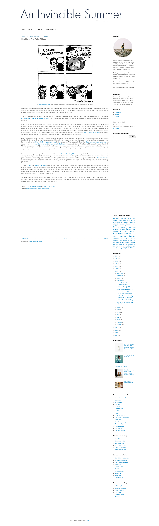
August (119, 307)
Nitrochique (118, 473)
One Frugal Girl (119, 443)
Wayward (117, 496)
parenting (133, 238)
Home (23, 29)
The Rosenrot (119, 477)
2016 (117, 330)
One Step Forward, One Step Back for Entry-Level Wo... (124, 296)
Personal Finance (51, 29)
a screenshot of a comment (39, 144)
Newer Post (25, 238)
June (118, 312)
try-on (133, 246)
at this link (116, 128)
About (30, 29)
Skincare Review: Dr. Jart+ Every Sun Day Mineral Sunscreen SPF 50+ (129, 347)
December (120, 273)
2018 (117, 271)
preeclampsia (123, 240)
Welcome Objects (120, 430)
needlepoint (116, 238)
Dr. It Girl (117, 406)
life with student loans (127, 229)
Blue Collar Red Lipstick (121, 458)
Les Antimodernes (120, 415)
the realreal (129, 244)
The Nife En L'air (119, 426)
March (119, 319)
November (120, 275)
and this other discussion (92, 132)
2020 (117, 266)
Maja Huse (118, 419)
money (32, 188)
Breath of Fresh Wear (121, 460)
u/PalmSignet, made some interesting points (35, 118)
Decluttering (39, 29)
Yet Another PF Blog (120, 449)
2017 (117, 327)
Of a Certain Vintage (120, 421)
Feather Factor (119, 466)
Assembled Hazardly (121, 398)
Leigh (29, 165)
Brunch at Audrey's (120, 488)
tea (114, 244)
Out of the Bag (119, 424)
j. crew (129, 228)
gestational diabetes (120, 226)
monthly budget (127, 236)
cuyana (126, 222)
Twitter (117, 116)
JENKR (117, 413)
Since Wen (118, 475)
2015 (117, 332)
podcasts (115, 240)
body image (126, 220)
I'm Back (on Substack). (121, 366)
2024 (117, 256)
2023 (117, 258)
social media (37, 188)
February (119, 322)
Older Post (105, 238)
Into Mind (117, 411)
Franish (117, 469)
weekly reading (117, 248)
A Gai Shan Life (119, 438)
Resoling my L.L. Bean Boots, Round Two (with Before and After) (129, 372)
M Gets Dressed (119, 471)
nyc (122, 238)
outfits (127, 238)
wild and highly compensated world (45, 142)
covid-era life (118, 222)
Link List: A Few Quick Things (124, 287)
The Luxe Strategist (120, 447)
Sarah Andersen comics (44, 104)
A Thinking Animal (120, 486)
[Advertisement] (65, 219)
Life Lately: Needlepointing (128, 381)
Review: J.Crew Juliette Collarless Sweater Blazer (124, 292)
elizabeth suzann (118, 224)
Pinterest (117, 114)
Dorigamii (117, 404)
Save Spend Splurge (121, 445)
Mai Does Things (119, 494)
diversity (132, 222)
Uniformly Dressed (120, 428)
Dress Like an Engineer (121, 462)
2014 (117, 335)
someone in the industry (58, 144)
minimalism (118, 233)
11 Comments (51, 186)
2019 (117, 268)
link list (28, 188)
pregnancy (131, 240)
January (119, 324)
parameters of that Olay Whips (66, 154)
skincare (116, 242)
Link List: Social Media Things (124, 300)
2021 (117, 263)
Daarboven (118, 400)
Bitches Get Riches (41, 165)
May (118, 314)
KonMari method (119, 218)
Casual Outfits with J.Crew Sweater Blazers (124, 283)
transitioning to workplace (120, 246)
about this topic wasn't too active (95, 142)
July (118, 309)
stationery (132, 242)
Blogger (87, 520)
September (120, 280)
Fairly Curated (119, 408)
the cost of (120, 244)
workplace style (45, 188)
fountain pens (130, 224)
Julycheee (118, 492)
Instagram (118, 112)
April (118, 317)
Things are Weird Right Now (129, 356)
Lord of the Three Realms (122, 417)
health (123, 228)
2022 (117, 261)
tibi (134, 244)
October (119, 278)
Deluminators (118, 402)
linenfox (115, 231)
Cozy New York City (120, 490)
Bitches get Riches (120, 441)
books (133, 220)
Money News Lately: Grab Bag (125, 289)
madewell (132, 231)
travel (130, 246)
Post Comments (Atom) (36, 241)
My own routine (102, 158)
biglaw (129, 218)
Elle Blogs (118, 464)
